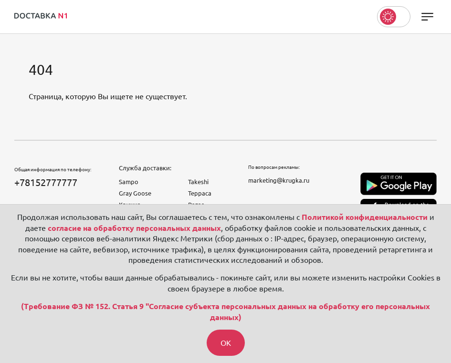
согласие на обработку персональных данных (134, 228)
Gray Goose (135, 193)
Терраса (199, 193)
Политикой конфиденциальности (365, 217)
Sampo (128, 181)
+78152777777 (45, 182)
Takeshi (198, 181)
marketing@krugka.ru (278, 180)
